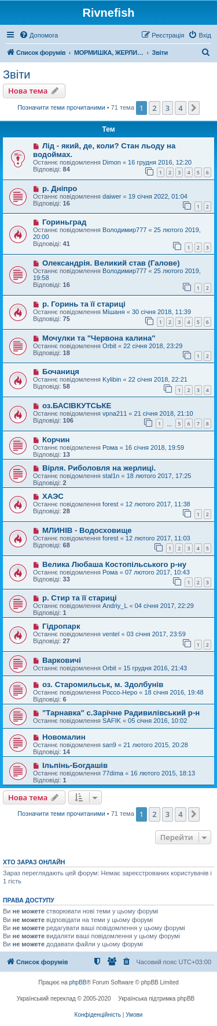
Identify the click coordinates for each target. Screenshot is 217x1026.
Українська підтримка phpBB (156, 998)
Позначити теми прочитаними (61, 107)
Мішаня (113, 311)
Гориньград (64, 222)
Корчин (56, 439)
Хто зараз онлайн (34, 862)
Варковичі (61, 660)
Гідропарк (61, 626)
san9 (109, 744)
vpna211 (114, 413)
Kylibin (111, 379)
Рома (110, 447)
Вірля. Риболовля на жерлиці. (99, 468)
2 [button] (154, 108)
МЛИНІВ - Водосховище (87, 530)
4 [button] (180, 108)
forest (110, 504)
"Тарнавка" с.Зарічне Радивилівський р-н (121, 712)
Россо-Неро (119, 692)
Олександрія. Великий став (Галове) (111, 263)
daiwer (111, 196)
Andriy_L (114, 605)
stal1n (110, 475)
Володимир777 (124, 229)
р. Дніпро (59, 188)
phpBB (78, 982)
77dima (112, 773)
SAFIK (111, 720)
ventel (110, 633)
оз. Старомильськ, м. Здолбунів (102, 684)
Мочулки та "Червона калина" (99, 338)
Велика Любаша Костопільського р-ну (114, 564)
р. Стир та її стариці (79, 598)
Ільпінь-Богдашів (75, 765)
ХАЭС (53, 496)
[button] (194, 108)
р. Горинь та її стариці (84, 304)
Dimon (111, 162)
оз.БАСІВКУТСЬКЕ (76, 405)
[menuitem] (38, 35)
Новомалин (64, 737)
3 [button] (167, 108)
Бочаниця (60, 371)
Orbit (109, 345)
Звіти (16, 74)
